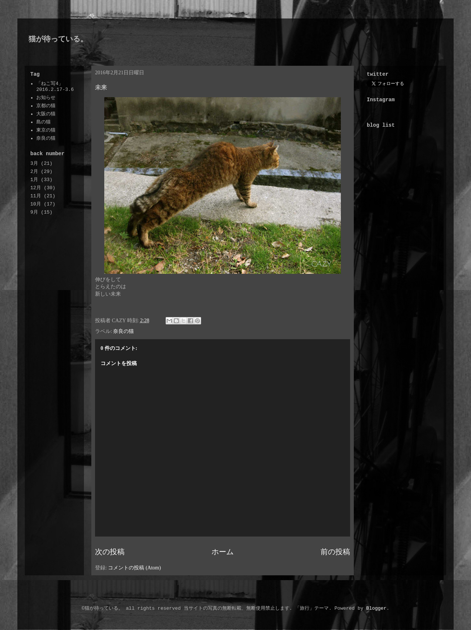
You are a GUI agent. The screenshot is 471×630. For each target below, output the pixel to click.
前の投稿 (335, 552)
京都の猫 (45, 106)
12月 (35, 188)
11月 (35, 196)
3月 (34, 163)
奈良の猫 (123, 331)
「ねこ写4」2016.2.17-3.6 (55, 86)
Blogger (376, 608)
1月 (34, 180)
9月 (34, 212)
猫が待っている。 (58, 39)
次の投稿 (110, 552)
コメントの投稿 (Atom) (134, 568)
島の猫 (43, 122)
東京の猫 (45, 130)
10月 (35, 204)
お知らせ (45, 98)
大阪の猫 (45, 114)
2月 (34, 171)
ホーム (222, 552)
